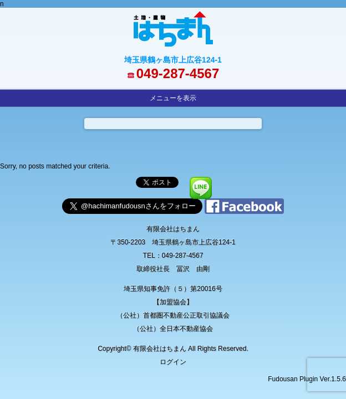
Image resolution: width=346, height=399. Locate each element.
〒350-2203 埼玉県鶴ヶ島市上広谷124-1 (172, 242)
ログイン (173, 362)
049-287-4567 (177, 73)
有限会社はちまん (173, 229)
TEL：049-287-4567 (173, 255)
